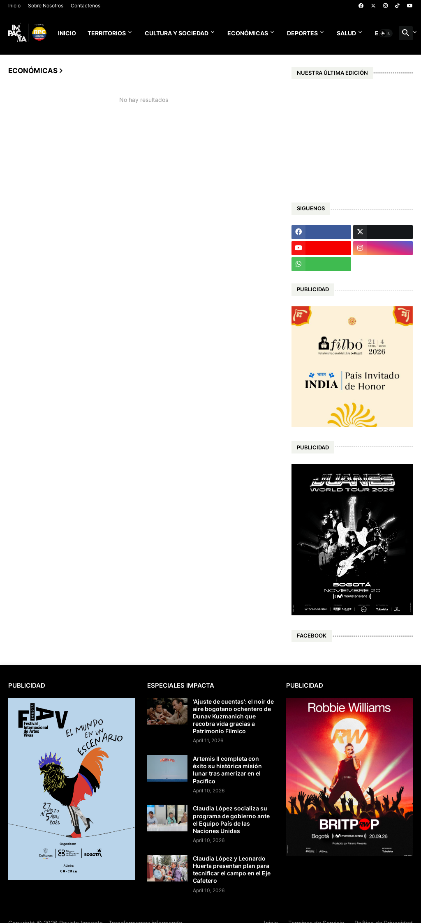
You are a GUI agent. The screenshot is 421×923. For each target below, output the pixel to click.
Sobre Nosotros (45, 5)
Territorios (107, 33)
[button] (386, 33)
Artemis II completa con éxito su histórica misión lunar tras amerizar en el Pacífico (227, 770)
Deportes (302, 33)
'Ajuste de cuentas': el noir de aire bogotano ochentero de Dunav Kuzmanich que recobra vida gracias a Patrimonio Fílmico (233, 716)
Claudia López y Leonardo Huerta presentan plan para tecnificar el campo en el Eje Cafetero (232, 869)
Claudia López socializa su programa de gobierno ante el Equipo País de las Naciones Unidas (231, 819)
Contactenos (85, 5)
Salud (346, 33)
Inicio (14, 5)
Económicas (247, 33)
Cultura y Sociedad (176, 33)
